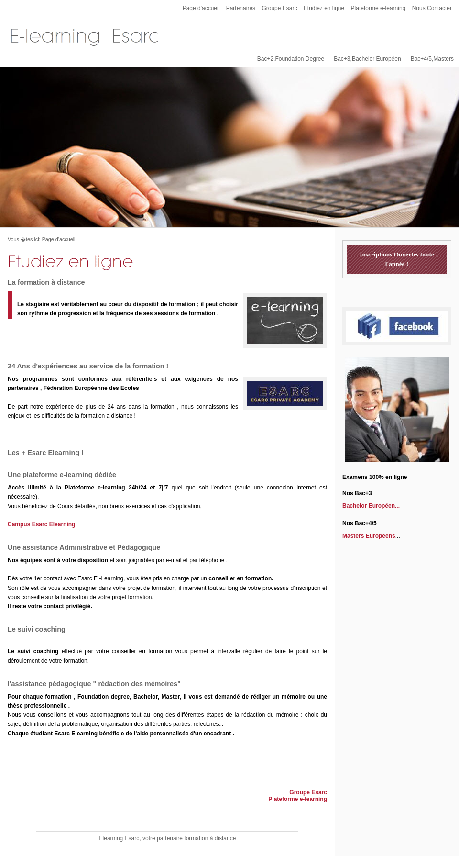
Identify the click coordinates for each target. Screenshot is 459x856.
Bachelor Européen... (371, 505)
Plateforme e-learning (378, 8)
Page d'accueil (201, 8)
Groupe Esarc (279, 8)
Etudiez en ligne (324, 8)
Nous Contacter (432, 8)
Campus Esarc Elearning (41, 524)
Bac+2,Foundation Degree (290, 59)
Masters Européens (368, 536)
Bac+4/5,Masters (432, 59)
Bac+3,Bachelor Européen (367, 59)
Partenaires (240, 8)
